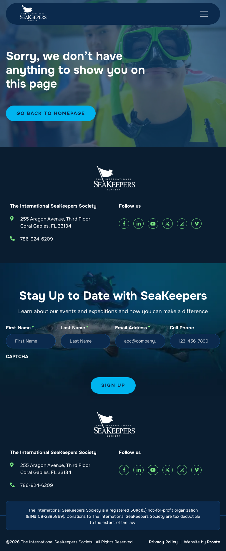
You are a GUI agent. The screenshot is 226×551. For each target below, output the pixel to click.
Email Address (132, 327)
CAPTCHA (17, 356)
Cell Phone (182, 328)
